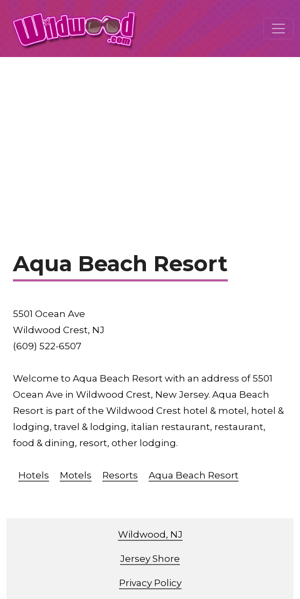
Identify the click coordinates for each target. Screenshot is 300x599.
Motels (76, 475)
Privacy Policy (150, 582)
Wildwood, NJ (150, 534)
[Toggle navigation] (278, 28)
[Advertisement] (150, 137)
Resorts (120, 475)
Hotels (33, 475)
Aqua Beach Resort (194, 475)
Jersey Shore (150, 558)
